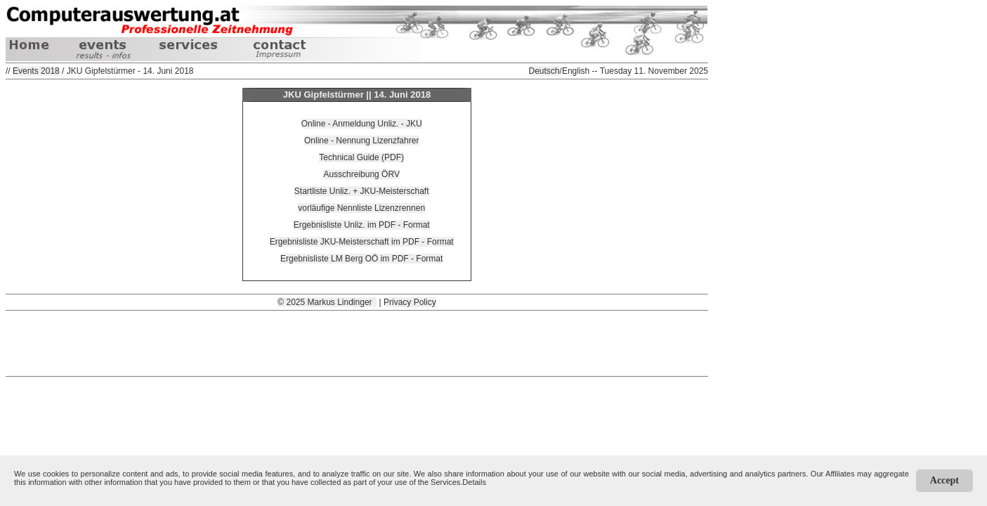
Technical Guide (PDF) (361, 157)
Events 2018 (36, 71)
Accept (944, 480)
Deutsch (544, 71)
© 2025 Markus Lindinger (327, 302)
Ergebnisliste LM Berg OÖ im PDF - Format (361, 259)
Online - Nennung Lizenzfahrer (361, 140)
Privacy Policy (410, 302)
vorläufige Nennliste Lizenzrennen (361, 208)
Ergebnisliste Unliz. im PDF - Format (362, 225)
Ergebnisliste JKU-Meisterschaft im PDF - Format (362, 242)
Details (474, 482)
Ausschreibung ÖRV (361, 174)
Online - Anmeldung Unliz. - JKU (361, 124)
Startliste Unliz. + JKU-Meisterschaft (361, 191)
